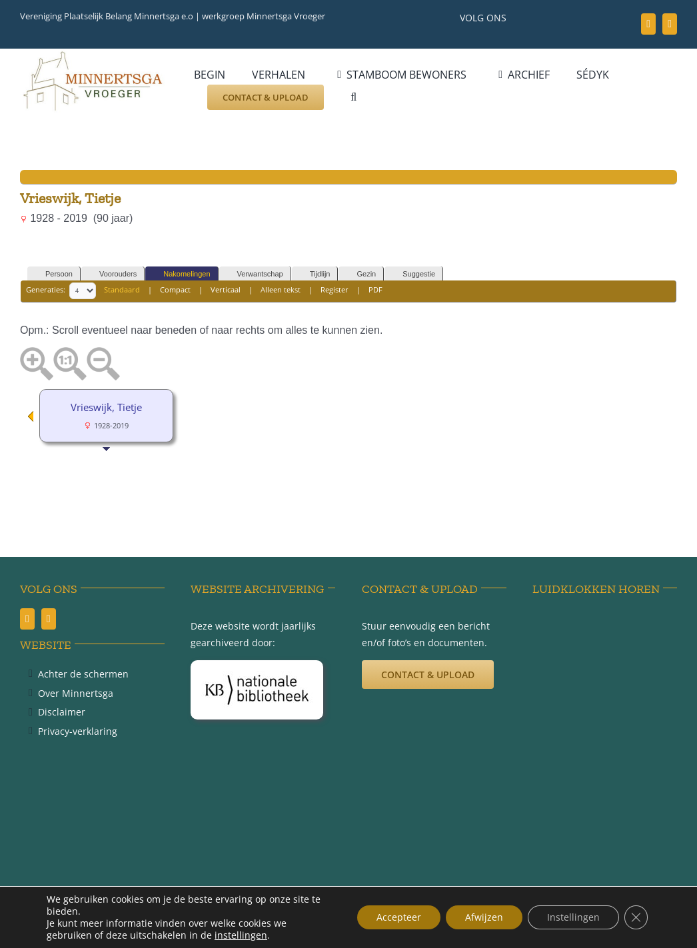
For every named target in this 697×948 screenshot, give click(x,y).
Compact (175, 290)
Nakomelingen (180, 274)
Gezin (360, 274)
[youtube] (669, 24)
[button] (353, 97)
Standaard (122, 290)
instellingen (241, 935)
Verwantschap (254, 274)
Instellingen (572, 917)
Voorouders (112, 274)
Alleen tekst (281, 290)
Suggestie (412, 274)
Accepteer (394, 917)
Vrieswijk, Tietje (106, 407)
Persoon (53, 274)
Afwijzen (481, 917)
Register (334, 290)
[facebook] (648, 24)
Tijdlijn (314, 274)
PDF (375, 290)
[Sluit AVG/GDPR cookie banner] (636, 917)
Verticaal (226, 290)
